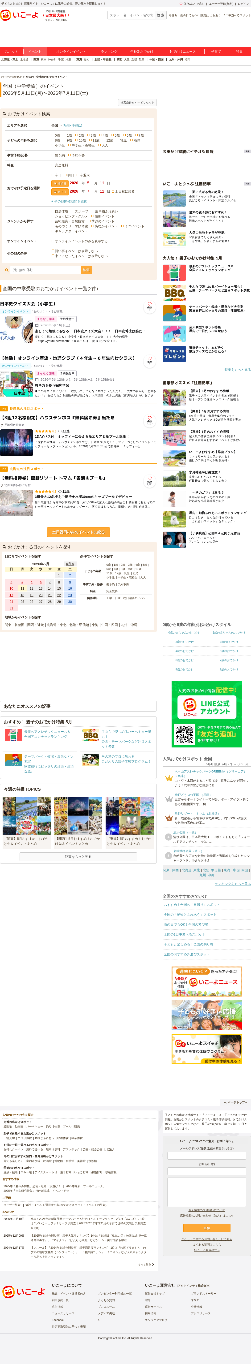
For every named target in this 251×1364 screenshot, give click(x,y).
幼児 (137, 140)
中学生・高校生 (83, 145)
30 (70, 602)
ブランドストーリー (203, 1293)
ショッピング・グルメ (71, 216)
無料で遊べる (34, 1149)
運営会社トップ (155, 1293)
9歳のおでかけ (229, 669)
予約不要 (78, 155)
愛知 (86, 59)
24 (11, 602)
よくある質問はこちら (207, 1244)
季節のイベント (103, 221)
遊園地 (8, 1126)
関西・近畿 (35, 625)
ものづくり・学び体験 (71, 226)
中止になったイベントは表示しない (81, 256)
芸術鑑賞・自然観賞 (70, 221)
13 (41, 588)
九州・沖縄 (176, 59)
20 (41, 595)
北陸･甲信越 (212, 870)
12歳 (109, 140)
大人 (105, 145)
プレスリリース (201, 1313)
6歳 (129, 135)
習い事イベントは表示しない (76, 251)
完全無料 (61, 165)
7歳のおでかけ (229, 660)
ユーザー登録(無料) (221, 3)
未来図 (195, 1300)
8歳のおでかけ (184, 669)
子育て (216, 51)
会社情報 (196, 1306)
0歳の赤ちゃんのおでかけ (184, 632)
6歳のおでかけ (184, 660)
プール (67, 1126)
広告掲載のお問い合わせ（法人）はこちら (207, 1215)
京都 (134, 59)
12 (31, 588)
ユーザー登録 (12, 1205)
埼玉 (68, 59)
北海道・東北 (9, 59)
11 (22, 588)
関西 (119, 59)
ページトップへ (236, 1102)
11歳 (96, 140)
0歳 (57, 135)
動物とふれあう (211, 15)
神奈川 (52, 59)
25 (22, 602)
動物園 (19, 1126)
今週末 (85, 175)
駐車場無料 (53, 1149)
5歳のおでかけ (229, 651)
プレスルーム (106, 1306)
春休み (173, 15)
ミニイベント (134, 226)
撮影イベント (105, 216)
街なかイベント (106, 226)
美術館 (81, 1161)
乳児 (123, 140)
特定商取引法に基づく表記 (69, 1326)
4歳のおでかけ (184, 651)
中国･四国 (240, 870)
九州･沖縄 (72, 125)
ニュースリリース (63, 1313)
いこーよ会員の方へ (207, 1250)
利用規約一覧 (60, 1300)
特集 (239, 51)
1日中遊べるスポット (237, 15)
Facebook (58, 1320)
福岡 (187, 59)
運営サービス (153, 1306)
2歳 (81, 135)
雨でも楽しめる (13, 1161)
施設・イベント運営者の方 (69, 1293)
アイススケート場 (46, 1172)
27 (41, 602)
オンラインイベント (71, 51)
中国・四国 (156, 59)
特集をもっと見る (238, 369)
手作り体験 (25, 1138)
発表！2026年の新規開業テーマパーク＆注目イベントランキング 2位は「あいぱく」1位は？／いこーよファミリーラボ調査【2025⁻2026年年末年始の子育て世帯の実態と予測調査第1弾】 (88, 1223)
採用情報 (150, 1313)
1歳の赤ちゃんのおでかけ (229, 632)
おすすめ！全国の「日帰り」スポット (192, 904)
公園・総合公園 (93, 1149)
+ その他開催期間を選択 (69, 201)
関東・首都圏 (15, 625)
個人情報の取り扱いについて (207, 1210)
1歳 (69, 135)
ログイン (243, 3)
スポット (11, 51)
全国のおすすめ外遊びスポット (187, 954)
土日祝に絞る (125, 191)
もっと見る (144, 1264)
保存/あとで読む (192, 3)
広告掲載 (57, 1306)
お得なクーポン (13, 1149)
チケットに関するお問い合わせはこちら (206, 1239)
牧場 (57, 1126)
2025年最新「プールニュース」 (86, 1186)
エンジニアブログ (156, 1320)
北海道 (24, 59)
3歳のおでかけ (229, 641)
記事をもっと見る (78, 857)
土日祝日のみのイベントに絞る (78, 532)
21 (50, 595)
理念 (148, 1300)
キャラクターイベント (71, 231)
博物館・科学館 (64, 1161)
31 (11, 608)
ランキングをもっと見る (233, 884)
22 (59, 595)
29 (59, 602)
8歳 (57, 140)
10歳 (82, 140)
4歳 (105, 135)
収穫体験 (63, 1138)
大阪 (127, 59)
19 (31, 595)
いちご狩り (81, 1172)
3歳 (93, 135)
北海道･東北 (191, 870)
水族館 (92, 1161)
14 (50, 588)
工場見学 (9, 1138)
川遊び (109, 1149)
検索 (86, 270)
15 (59, 588)
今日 (58, 175)
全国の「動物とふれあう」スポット (190, 914)
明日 (70, 175)
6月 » (70, 564)
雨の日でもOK (189, 15)
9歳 (69, 140)
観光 (77, 1126)
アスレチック (71, 1149)
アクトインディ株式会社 (193, 1285)
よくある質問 (106, 1300)
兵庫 (141, 59)
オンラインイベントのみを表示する (81, 241)
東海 (79, 59)
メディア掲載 (106, 1313)
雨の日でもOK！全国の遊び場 (186, 924)
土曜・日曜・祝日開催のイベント (127, 598)
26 (31, 602)
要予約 (60, 155)
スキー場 (26, 1172)
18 (22, 595)
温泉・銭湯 (11, 1172)
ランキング (109, 51)
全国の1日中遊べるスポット (184, 934)
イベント (34, 51)
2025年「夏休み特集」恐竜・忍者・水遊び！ (32, 1186)
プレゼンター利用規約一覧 (115, 1293)
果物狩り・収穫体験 (104, 1172)
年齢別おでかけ (141, 51)
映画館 (47, 1161)
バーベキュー (34, 1126)
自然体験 (61, 211)
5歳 (117, 135)
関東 (36, 59)
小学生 (60, 145)
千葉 (61, 59)
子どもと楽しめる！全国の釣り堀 (188, 944)
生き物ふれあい (106, 211)
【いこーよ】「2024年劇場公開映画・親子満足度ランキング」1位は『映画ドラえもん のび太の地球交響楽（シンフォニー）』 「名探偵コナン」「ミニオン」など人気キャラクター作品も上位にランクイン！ (89, 1252)
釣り (49, 1126)
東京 (43, 59)
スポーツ (81, 211)
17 (11, 595)
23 (70, 595)
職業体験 (77, 1138)
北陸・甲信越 (103, 59)
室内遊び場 (33, 1161)
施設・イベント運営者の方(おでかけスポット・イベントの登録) (66, 1205)
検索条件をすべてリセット (137, 102)
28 (50, 602)
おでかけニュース (182, 51)
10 (11, 588)
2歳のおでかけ (184, 641)
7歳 (141, 135)
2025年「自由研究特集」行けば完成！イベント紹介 (36, 1190)
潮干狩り (65, 1172)
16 (70, 588)
